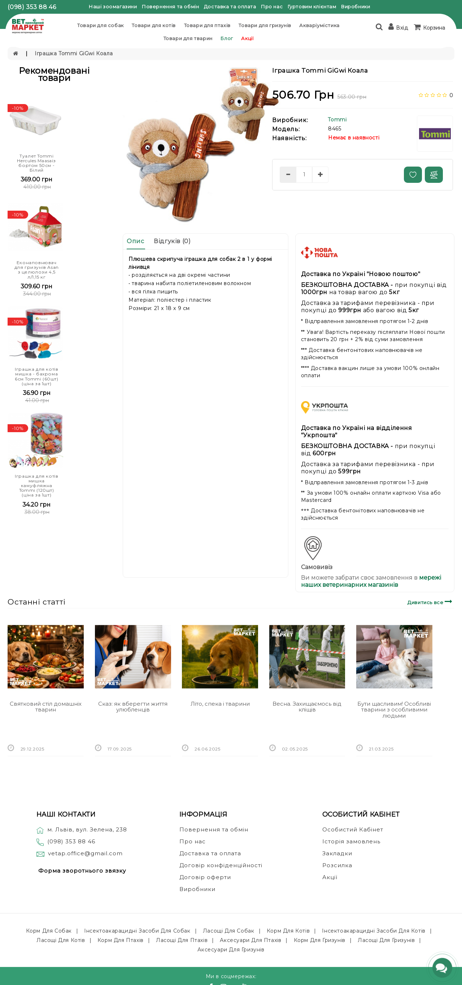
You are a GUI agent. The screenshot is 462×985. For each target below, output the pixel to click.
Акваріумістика (319, 25)
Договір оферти (205, 877)
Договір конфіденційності (220, 865)
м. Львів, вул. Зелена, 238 (81, 829)
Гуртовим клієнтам (312, 6)
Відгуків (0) (172, 241)
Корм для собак (49, 931)
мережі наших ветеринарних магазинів (371, 581)
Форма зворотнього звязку (82, 870)
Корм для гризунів (319, 940)
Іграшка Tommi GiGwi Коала (74, 53)
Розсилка (337, 865)
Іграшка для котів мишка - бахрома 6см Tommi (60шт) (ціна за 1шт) (36, 376)
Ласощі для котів (60, 940)
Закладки (337, 853)
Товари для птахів (207, 25)
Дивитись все (430, 601)
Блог (227, 38)
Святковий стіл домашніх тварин (46, 706)
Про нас (272, 6)
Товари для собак (100, 25)
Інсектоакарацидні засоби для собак (137, 931)
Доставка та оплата (230, 6)
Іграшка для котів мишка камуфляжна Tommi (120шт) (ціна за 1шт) (36, 485)
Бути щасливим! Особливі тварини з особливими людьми (394, 709)
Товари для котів (154, 25)
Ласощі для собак (228, 931)
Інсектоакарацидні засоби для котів (373, 931)
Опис (135, 241)
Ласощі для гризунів (386, 940)
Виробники (355, 6)
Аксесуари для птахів (250, 940)
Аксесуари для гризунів (230, 949)
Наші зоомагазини (113, 6)
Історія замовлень (351, 841)
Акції (247, 38)
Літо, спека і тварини (220, 703)
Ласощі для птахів (182, 940)
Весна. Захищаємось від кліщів (307, 706)
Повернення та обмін (170, 6)
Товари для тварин (188, 38)
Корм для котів (288, 931)
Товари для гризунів (265, 25)
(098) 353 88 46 (32, 7)
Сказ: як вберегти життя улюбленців (132, 706)
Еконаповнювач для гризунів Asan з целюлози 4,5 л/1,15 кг (36, 270)
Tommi (337, 119)
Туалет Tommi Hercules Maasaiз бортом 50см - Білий (36, 163)
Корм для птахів (120, 940)
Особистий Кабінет (352, 829)
